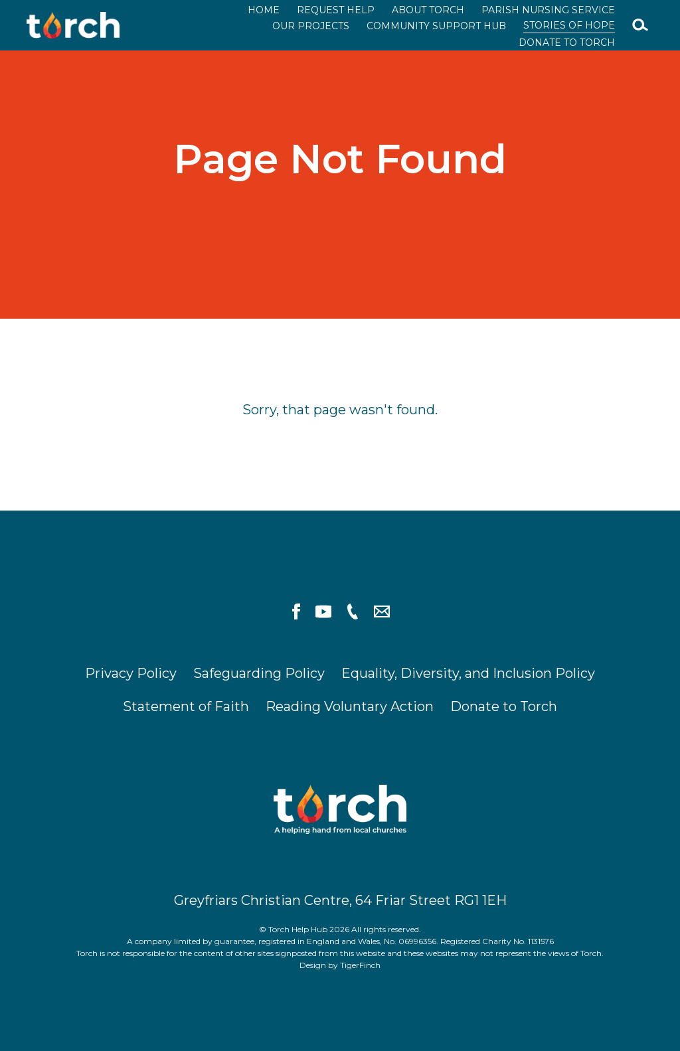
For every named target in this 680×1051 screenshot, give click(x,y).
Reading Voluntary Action (350, 706)
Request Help (336, 10)
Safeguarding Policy (259, 673)
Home (264, 10)
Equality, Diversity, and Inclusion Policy (468, 673)
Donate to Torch (567, 42)
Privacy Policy (131, 673)
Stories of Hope (569, 25)
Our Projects (310, 26)
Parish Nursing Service (548, 10)
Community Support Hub (436, 26)
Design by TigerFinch (340, 965)
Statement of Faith (186, 706)
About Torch (428, 10)
